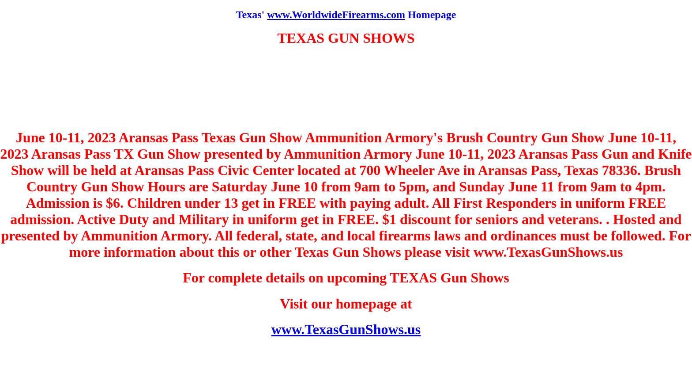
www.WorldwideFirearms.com (336, 14)
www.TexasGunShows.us (346, 329)
